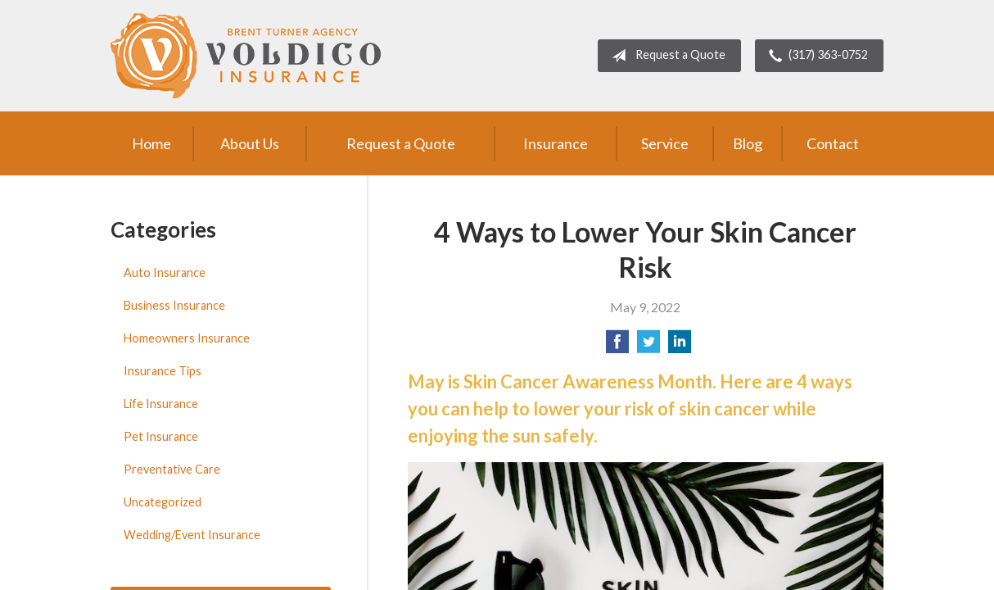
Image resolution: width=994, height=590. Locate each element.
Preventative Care (172, 469)
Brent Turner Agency (246, 55)
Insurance (555, 143)
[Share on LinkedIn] (679, 346)
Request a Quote (665, 56)
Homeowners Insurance (187, 338)
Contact (832, 143)
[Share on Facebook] (617, 346)
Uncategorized (162, 502)
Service (665, 143)
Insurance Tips (162, 371)
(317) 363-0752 (815, 56)
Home (151, 143)
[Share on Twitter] (648, 346)
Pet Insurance (161, 436)
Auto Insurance (165, 272)
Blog (747, 143)
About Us (249, 143)
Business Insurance (174, 305)
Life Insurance (161, 404)
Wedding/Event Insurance (192, 535)
